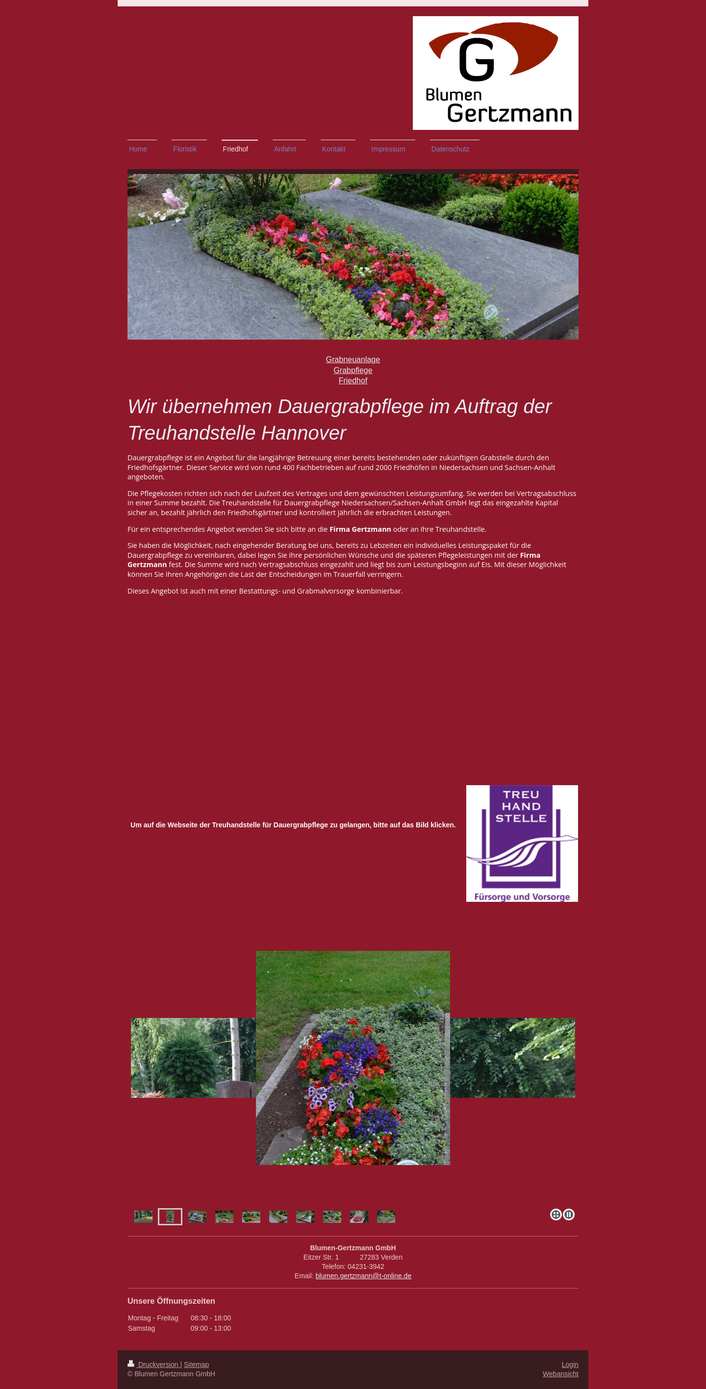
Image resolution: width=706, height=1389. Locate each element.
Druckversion (153, 1364)
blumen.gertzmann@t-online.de (364, 1276)
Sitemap (196, 1364)
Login (570, 1364)
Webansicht (561, 1374)
